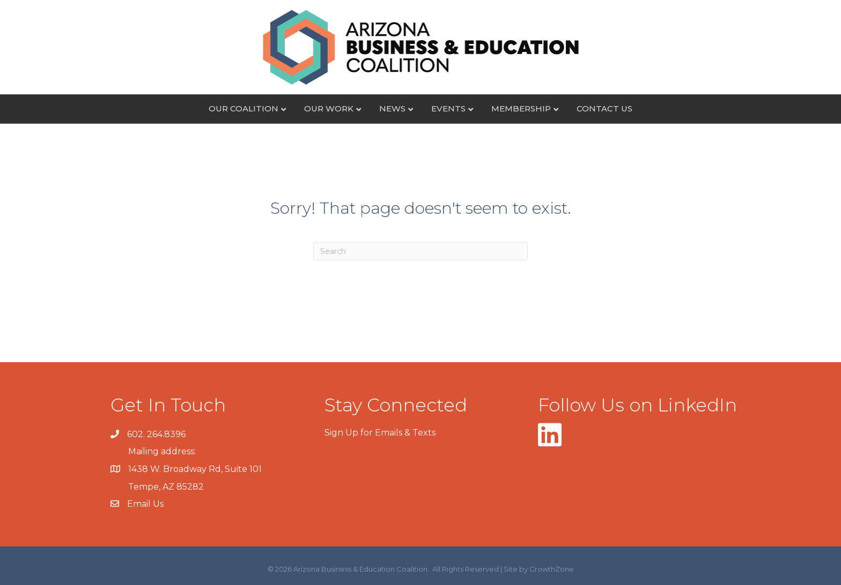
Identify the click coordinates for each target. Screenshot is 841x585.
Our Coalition (243, 108)
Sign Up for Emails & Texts (380, 433)
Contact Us (604, 108)
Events (448, 108)
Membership (521, 108)
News (392, 108)
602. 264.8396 (156, 434)
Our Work (328, 108)
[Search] (420, 251)
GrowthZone (551, 569)
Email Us (145, 504)
